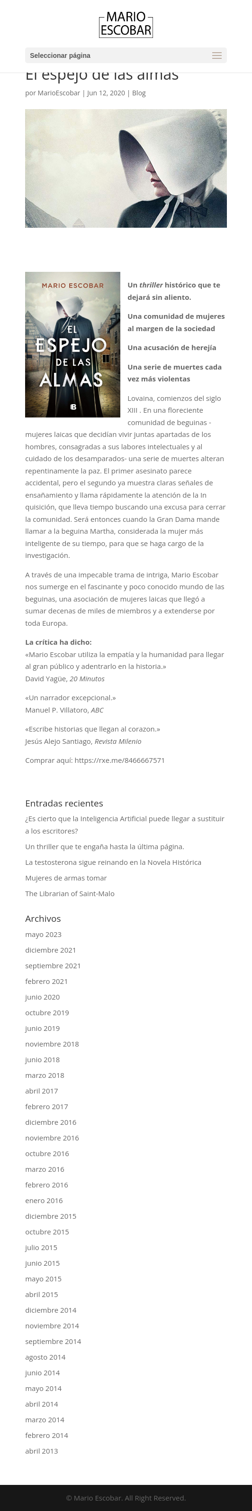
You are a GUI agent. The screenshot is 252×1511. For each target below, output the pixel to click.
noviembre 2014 (52, 1325)
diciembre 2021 (50, 950)
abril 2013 (41, 1450)
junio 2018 (42, 1059)
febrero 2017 (46, 1106)
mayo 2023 (43, 934)
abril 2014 (41, 1404)
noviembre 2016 (52, 1137)
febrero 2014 (46, 1435)
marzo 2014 (44, 1419)
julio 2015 (41, 1247)
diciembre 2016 (50, 1122)
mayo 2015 (43, 1278)
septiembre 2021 (53, 965)
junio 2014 (42, 1372)
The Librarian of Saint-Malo (70, 893)
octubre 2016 (47, 1153)
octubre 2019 (47, 1012)
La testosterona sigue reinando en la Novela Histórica (113, 862)
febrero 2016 (46, 1184)
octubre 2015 (47, 1231)
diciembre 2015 (50, 1216)
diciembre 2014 (50, 1310)
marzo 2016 (44, 1169)
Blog (139, 92)
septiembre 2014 (53, 1341)
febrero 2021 (46, 981)
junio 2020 (42, 996)
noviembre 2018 (52, 1043)
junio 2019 (42, 1028)
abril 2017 (41, 1090)
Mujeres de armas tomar (66, 877)
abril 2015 (41, 1294)
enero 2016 (44, 1200)
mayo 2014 (43, 1388)
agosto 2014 (45, 1357)
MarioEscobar (59, 92)
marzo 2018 (44, 1075)
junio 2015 (42, 1263)
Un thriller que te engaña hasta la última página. (104, 846)
